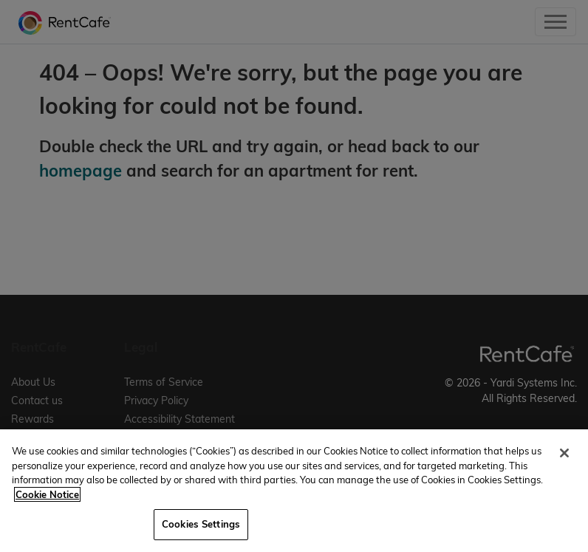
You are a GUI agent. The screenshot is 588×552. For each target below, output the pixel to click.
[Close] (564, 453)
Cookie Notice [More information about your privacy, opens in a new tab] (47, 494)
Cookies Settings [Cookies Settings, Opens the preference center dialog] (201, 524)
